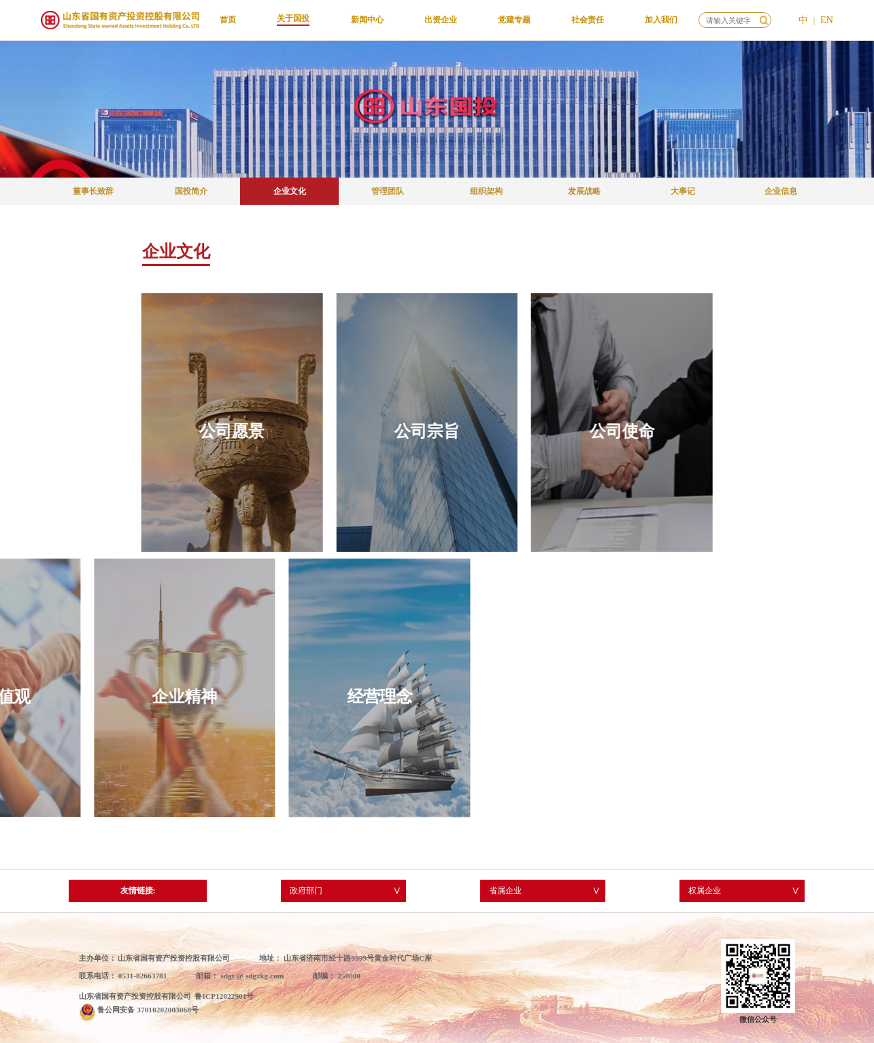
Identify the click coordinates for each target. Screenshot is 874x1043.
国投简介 (191, 191)
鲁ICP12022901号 (224, 996)
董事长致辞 (93, 191)
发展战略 (584, 191)
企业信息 (780, 191)
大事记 (683, 191)
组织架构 (486, 191)
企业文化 (289, 191)
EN (826, 20)
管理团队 (387, 191)
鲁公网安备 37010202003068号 (147, 1010)
